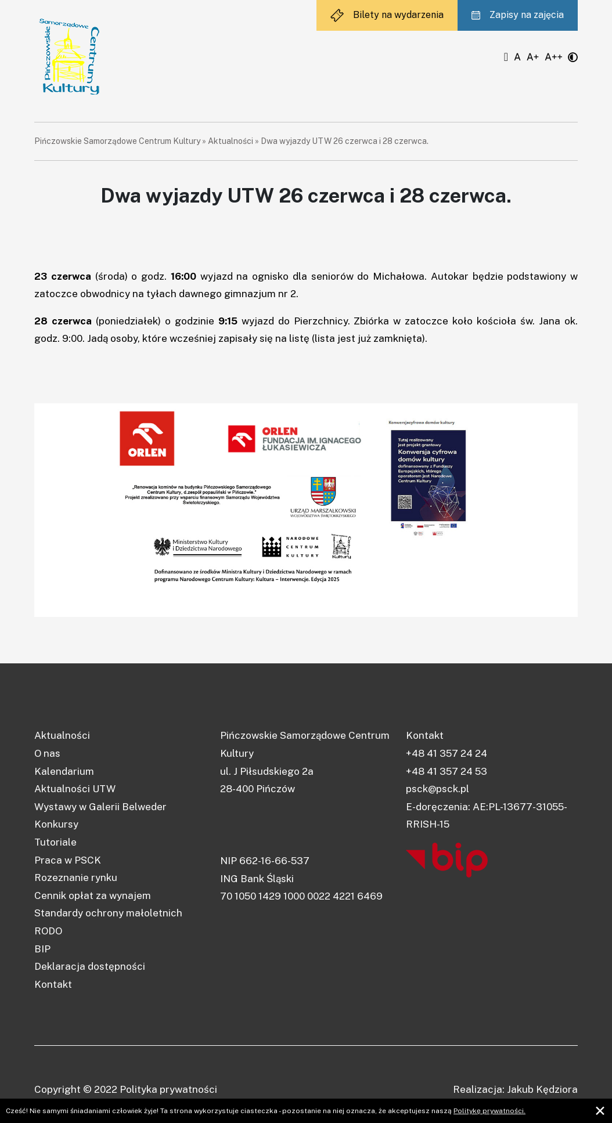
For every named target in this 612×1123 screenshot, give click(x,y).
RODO (48, 931)
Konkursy (56, 824)
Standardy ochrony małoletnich (108, 913)
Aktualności (230, 141)
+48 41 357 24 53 (446, 771)
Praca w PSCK (67, 860)
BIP (42, 949)
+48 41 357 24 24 (446, 753)
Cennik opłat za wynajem (92, 895)
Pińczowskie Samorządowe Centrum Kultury (117, 141)
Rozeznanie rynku (75, 877)
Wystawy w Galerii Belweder (100, 807)
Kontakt (53, 984)
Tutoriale (55, 842)
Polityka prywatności (168, 1089)
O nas (47, 753)
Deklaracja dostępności (89, 966)
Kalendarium (64, 771)
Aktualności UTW (75, 789)
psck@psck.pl (437, 789)
